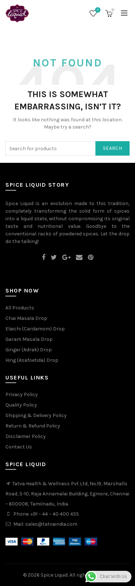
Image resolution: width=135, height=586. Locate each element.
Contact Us (18, 447)
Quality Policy (21, 405)
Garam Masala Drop (29, 339)
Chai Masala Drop (26, 318)
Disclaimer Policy (25, 436)
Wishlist (97, 10)
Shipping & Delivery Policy (36, 415)
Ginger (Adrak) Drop (28, 350)
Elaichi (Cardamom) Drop (35, 329)
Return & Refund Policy (32, 426)
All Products (19, 308)
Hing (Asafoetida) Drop (31, 360)
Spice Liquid (54, 575)
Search (112, 148)
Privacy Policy (21, 394)
